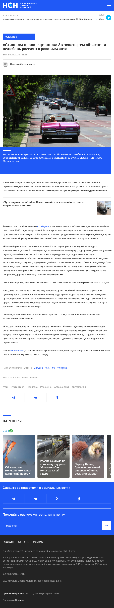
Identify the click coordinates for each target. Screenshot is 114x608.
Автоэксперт (61, 386)
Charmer (20, 600)
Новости (37, 367)
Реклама (38, 541)
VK (53, 367)
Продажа (32, 386)
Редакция (8, 541)
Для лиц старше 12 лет (46, 593)
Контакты (23, 541)
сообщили (43, 226)
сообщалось (17, 350)
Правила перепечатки (15, 593)
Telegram (62, 367)
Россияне (45, 386)
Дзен (47, 367)
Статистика (17, 386)
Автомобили (79, 386)
